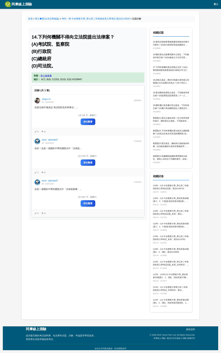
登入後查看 (46, 75)
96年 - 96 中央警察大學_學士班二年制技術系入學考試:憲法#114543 (96, 18)
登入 (216, 4)
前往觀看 (87, 121)
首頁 (30, 18)
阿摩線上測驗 (18, 4)
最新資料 (190, 329)
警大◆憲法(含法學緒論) (47, 18)
